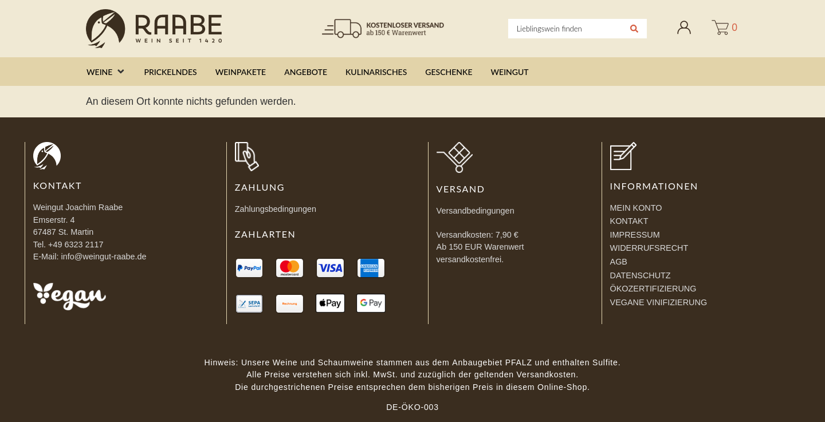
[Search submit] (634, 28)
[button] (106, 72)
